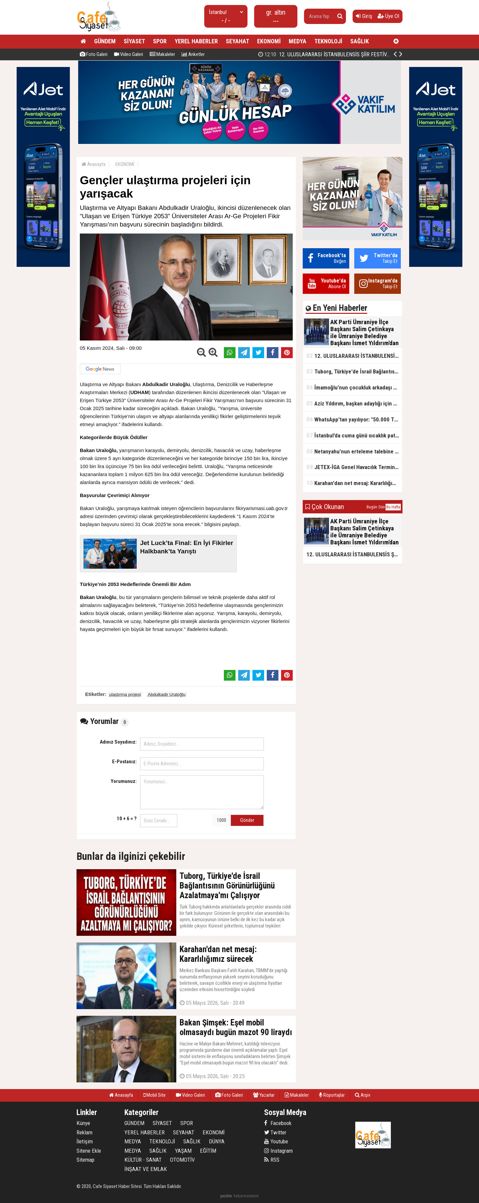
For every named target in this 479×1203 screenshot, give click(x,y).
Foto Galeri (93, 54)
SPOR (160, 41)
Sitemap (85, 1159)
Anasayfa (93, 164)
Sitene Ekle (89, 1150)
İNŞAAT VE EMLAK (145, 1169)
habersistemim (246, 1195)
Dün (382, 507)
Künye (83, 1123)
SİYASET (134, 41)
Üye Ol (388, 16)
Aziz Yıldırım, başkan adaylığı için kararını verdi (354, 403)
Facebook (277, 1123)
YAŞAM (183, 1150)
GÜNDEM (105, 41)
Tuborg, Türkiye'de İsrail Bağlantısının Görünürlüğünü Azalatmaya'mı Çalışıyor (354, 371)
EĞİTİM (208, 1150)
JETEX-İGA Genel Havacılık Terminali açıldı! (354, 467)
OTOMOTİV (182, 1159)
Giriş (364, 16)
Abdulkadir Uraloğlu (166, 694)
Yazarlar (263, 1095)
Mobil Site (154, 1095)
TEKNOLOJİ (328, 41)
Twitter (275, 1132)
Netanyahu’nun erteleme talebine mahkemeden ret (354, 451)
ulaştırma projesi (125, 694)
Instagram (278, 1150)
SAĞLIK (359, 41)
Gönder (247, 820)
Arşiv (362, 1095)
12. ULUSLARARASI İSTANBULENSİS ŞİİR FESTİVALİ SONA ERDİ (354, 355)
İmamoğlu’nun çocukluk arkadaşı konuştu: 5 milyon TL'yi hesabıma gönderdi (354, 387)
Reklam (84, 1132)
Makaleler (162, 54)
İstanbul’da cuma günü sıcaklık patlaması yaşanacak (354, 435)
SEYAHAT (237, 41)
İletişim (85, 1141)
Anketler (193, 54)
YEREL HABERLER (196, 41)
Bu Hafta (393, 507)
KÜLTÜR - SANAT (143, 1159)
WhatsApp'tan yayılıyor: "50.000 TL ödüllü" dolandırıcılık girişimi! (354, 419)
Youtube (276, 1141)
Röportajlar (332, 1095)
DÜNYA (217, 1141)
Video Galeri (128, 54)
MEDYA (297, 41)
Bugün (372, 507)
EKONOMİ (269, 41)
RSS (271, 1159)
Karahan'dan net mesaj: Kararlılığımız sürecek (354, 483)
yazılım (226, 1195)
